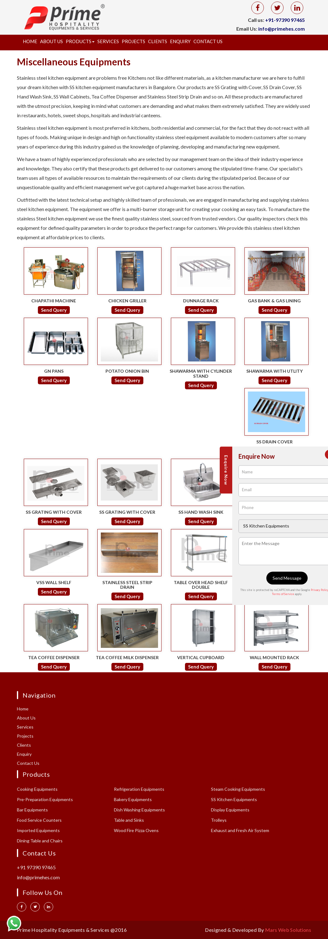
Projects (133, 41)
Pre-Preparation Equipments (45, 799)
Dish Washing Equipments (139, 809)
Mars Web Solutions (288, 930)
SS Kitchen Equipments (234, 799)
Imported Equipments (38, 830)
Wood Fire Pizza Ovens (136, 830)
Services (108, 41)
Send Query (54, 310)
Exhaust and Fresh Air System (240, 830)
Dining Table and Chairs (40, 840)
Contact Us (208, 41)
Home (30, 41)
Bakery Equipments (133, 799)
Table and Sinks (129, 820)
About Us (51, 41)
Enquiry (180, 41)
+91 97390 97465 (36, 867)
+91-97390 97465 (285, 20)
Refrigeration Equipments (139, 789)
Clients (157, 41)
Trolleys (219, 820)
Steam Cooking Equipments (238, 789)
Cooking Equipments (37, 789)
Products (80, 41)
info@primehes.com (281, 29)
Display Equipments (230, 809)
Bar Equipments (32, 809)
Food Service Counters (39, 820)
